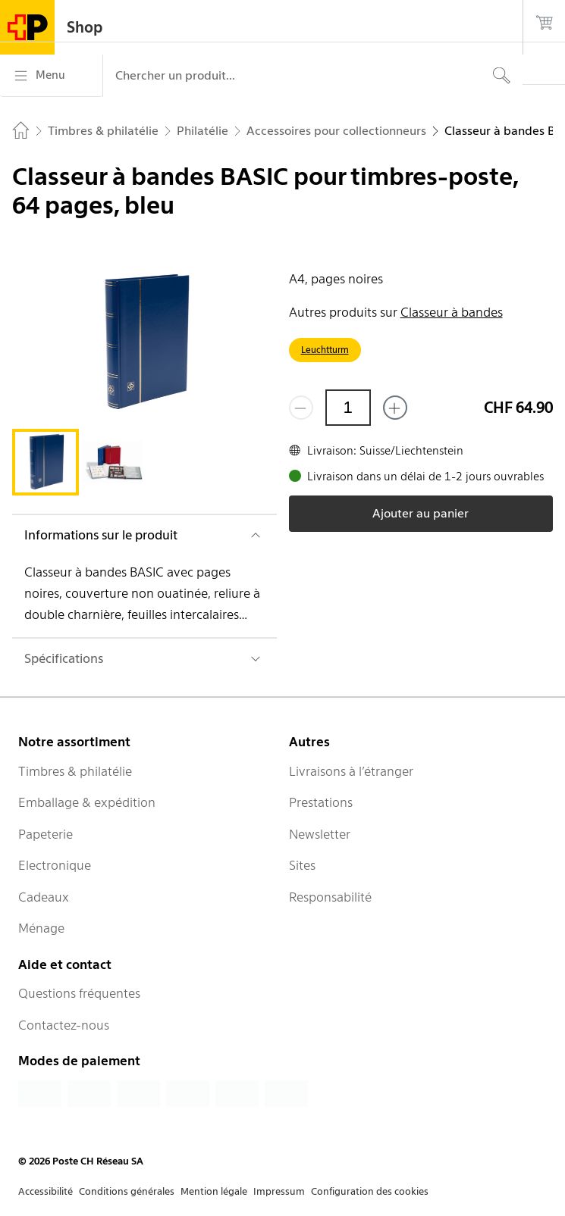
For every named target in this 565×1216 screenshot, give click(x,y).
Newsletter (319, 834)
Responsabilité (330, 897)
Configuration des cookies (369, 1191)
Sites (302, 865)
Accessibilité (45, 1191)
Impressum (279, 1191)
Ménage (41, 928)
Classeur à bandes (451, 312)
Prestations (321, 802)
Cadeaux (43, 897)
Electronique (54, 865)
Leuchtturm (325, 349)
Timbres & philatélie (75, 771)
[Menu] (51, 76)
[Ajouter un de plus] (395, 407)
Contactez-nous (63, 1025)
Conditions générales (126, 1191)
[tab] (45, 462)
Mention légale (213, 1191)
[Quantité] (348, 407)
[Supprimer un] (301, 407)
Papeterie (45, 834)
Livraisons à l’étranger (351, 771)
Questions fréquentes (79, 993)
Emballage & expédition (86, 802)
